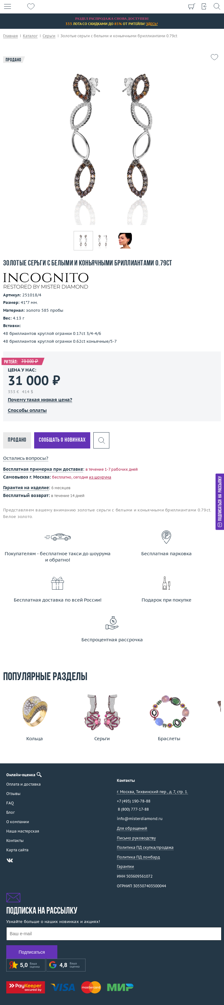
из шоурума (100, 477)
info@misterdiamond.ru (140, 818)
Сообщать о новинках (62, 440)
